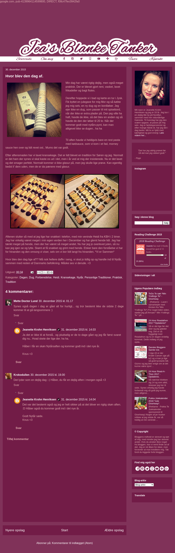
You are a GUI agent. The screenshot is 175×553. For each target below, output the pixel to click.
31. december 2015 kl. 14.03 (78, 329)
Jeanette (149, 246)
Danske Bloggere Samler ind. (156, 348)
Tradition (10, 281)
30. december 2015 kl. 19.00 (47, 374)
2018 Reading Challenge (152, 241)
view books (164, 264)
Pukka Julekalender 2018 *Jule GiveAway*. (158, 401)
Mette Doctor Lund (26, 301)
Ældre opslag (114, 530)
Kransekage (68, 277)
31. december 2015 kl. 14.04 (78, 399)
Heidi (56, 277)
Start (64, 530)
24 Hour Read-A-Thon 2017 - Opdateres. (156, 374)
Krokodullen (21, 374)
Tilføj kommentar (18, 439)
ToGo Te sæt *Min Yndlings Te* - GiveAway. (157, 296)
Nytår (80, 277)
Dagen (24, 277)
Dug (31, 277)
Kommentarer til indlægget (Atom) (72, 543)
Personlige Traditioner (98, 277)
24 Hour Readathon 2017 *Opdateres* (158, 321)
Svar (16, 315)
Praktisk (117, 277)
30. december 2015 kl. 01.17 (56, 301)
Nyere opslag (15, 530)
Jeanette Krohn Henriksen (39, 329)
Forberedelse (43, 277)
